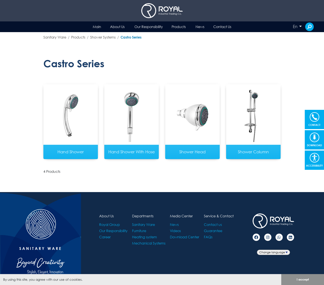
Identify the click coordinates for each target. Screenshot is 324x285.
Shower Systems (103, 37)
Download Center (184, 237)
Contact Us (222, 26)
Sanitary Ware (54, 37)
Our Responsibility (148, 26)
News (200, 26)
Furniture (139, 230)
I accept (303, 279)
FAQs (208, 237)
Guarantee (213, 230)
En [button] (295, 26)
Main (97, 26)
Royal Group (109, 224)
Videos (175, 230)
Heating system (144, 237)
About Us (117, 26)
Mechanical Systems (148, 243)
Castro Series (131, 37)
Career (105, 237)
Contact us (213, 224)
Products (179, 26)
